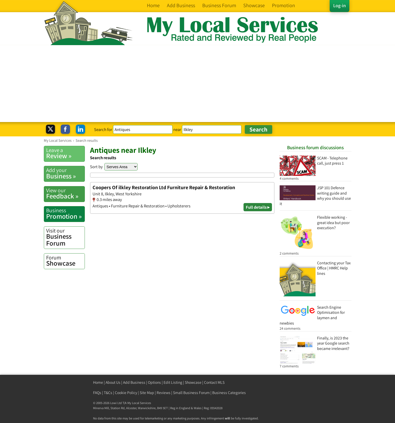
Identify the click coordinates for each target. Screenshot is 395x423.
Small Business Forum (191, 392)
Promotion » (65, 213)
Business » (65, 173)
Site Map (147, 392)
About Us (113, 382)
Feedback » (65, 193)
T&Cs (108, 392)
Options (154, 382)
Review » (65, 153)
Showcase (65, 261)
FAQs (97, 392)
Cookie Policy (126, 392)
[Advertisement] (197, 83)
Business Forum (65, 237)
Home (98, 382)
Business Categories (229, 392)
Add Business (134, 382)
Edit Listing (173, 382)
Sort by (96, 166)
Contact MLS (214, 382)
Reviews (163, 392)
